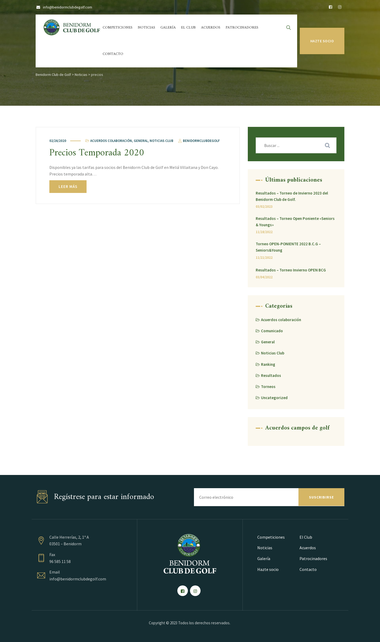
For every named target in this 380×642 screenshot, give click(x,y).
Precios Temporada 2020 (96, 153)
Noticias (146, 27)
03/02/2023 (264, 206)
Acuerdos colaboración (111, 140)
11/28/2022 (264, 232)
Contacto (113, 54)
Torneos (268, 386)
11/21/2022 (264, 257)
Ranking (268, 364)
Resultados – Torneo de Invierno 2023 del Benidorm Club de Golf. (292, 196)
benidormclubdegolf (198, 140)
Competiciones (117, 27)
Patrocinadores (242, 27)
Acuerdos (210, 27)
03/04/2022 (264, 277)
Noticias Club (161, 140)
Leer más (68, 186)
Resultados (271, 375)
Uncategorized (274, 397)
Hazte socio (322, 41)
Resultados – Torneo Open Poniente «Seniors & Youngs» (295, 221)
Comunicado (272, 330)
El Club (188, 27)
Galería (168, 27)
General (141, 140)
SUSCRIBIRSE (321, 497)
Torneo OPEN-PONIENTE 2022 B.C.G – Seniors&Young (288, 247)
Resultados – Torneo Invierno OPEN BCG (291, 269)
